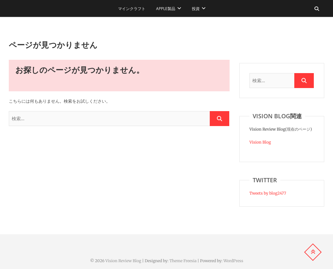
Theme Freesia (182, 260)
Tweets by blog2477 (267, 193)
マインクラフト (131, 8)
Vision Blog (260, 142)
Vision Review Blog (123, 260)
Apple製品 (165, 8)
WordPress (233, 260)
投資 (196, 8)
